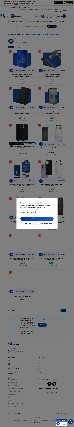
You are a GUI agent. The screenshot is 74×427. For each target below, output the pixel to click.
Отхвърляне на (28, 224)
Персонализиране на (45, 224)
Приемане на (37, 219)
